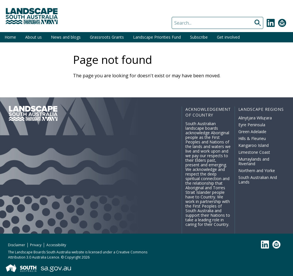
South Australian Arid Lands (257, 180)
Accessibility (56, 245)
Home (10, 37)
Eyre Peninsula (251, 124)
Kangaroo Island (253, 145)
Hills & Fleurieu (252, 138)
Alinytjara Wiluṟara (255, 118)
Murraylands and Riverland (253, 161)
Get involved (228, 37)
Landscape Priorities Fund (157, 37)
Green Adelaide (252, 131)
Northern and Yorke (256, 170)
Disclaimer (16, 245)
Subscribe (199, 37)
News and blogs (66, 37)
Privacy (35, 245)
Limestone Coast (254, 152)
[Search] (217, 23)
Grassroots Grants (107, 37)
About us (33, 37)
